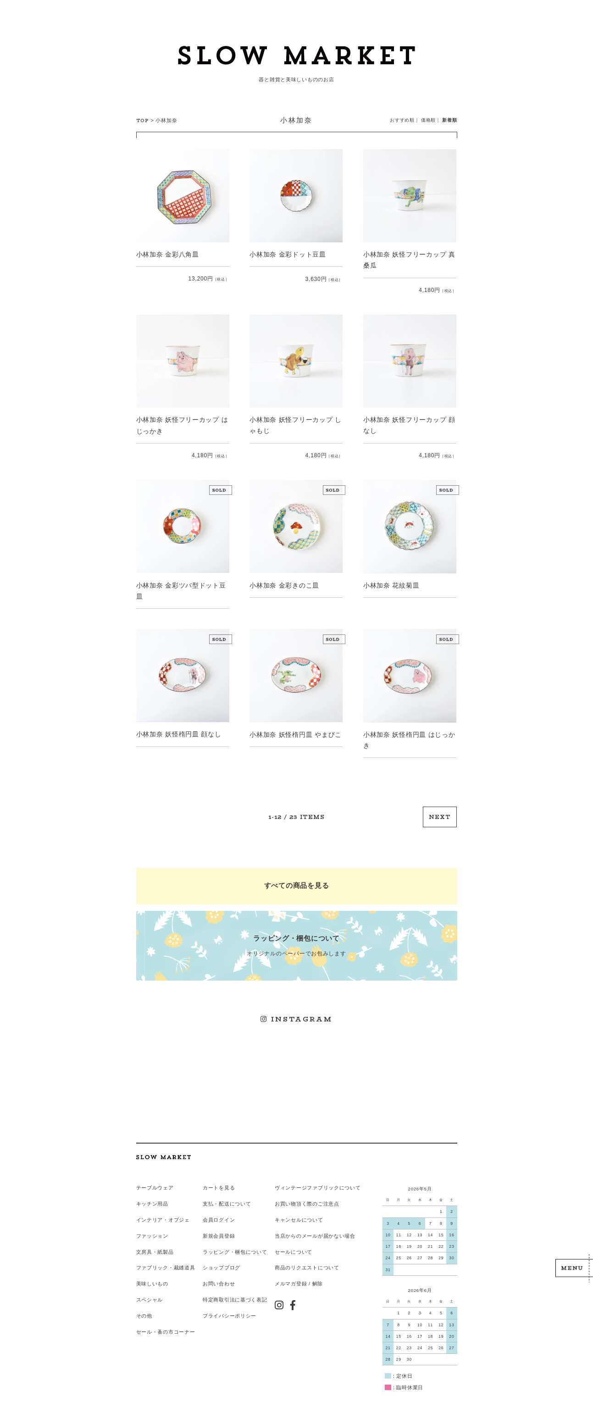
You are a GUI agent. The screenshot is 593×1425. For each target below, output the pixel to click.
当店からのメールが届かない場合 (314, 1229)
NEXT (440, 814)
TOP (142, 120)
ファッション (152, 1229)
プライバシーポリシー (229, 1309)
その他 (144, 1309)
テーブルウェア (155, 1182)
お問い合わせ (219, 1277)
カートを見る (219, 1182)
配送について (235, 1198)
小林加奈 (166, 120)
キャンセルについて (298, 1214)
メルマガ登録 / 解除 (298, 1277)
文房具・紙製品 (155, 1245)
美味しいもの (152, 1277)
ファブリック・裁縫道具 (165, 1261)
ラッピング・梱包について (235, 1245)
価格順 (428, 120)
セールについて (293, 1245)
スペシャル (149, 1293)
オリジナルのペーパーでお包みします (297, 942)
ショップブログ (221, 1261)
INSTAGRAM (296, 1015)
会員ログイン (219, 1214)
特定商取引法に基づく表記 (235, 1293)
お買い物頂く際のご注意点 (306, 1198)
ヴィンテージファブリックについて (317, 1182)
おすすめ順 (402, 120)
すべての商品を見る (296, 882)
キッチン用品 (152, 1198)
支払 (208, 1198)
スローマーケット (296, 57)
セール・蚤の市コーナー (165, 1325)
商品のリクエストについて (306, 1261)
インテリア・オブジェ (163, 1214)
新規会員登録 (219, 1229)
